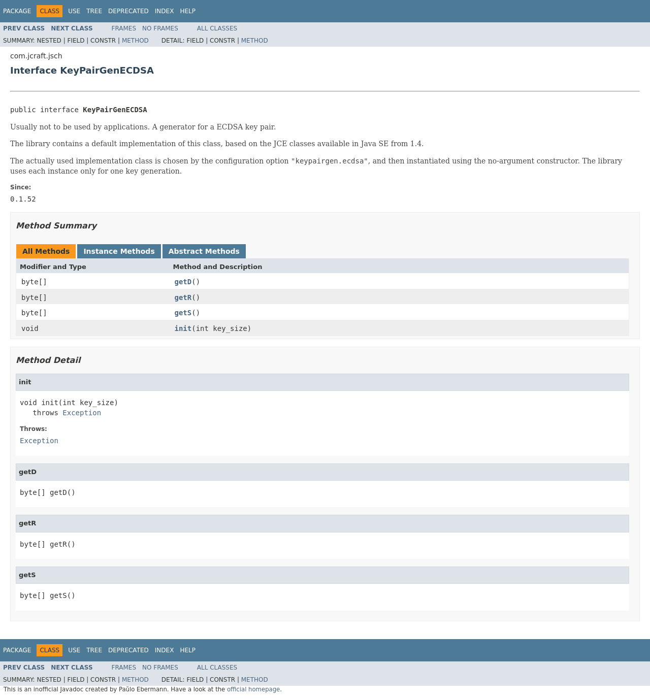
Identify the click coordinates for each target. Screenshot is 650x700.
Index (164, 11)
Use (74, 11)
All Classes (217, 28)
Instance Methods (118, 251)
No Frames (160, 28)
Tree (94, 11)
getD (183, 282)
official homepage (253, 689)
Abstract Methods (204, 251)
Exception (81, 413)
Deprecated (128, 11)
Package (17, 11)
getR (183, 297)
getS (183, 313)
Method (135, 40)
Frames (124, 28)
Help (188, 11)
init (183, 328)
